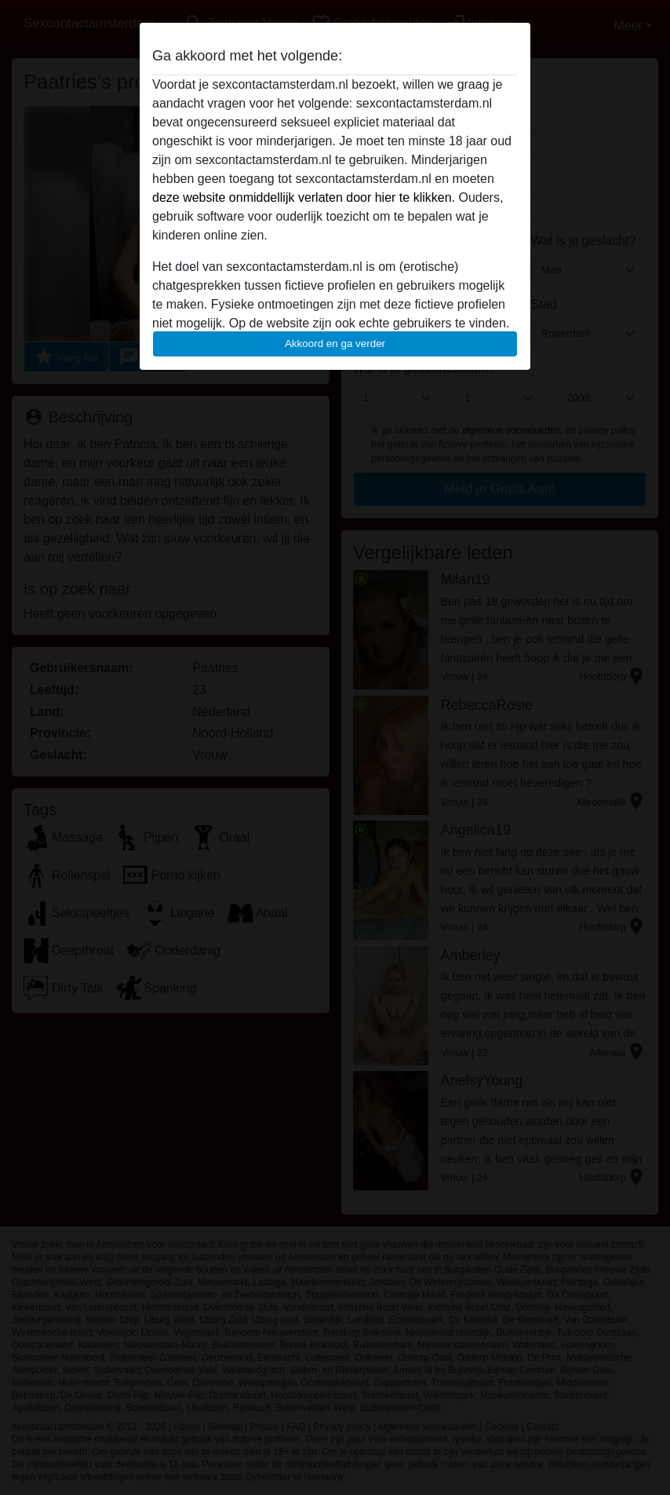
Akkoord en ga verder (335, 343)
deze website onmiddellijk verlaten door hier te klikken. (303, 197)
